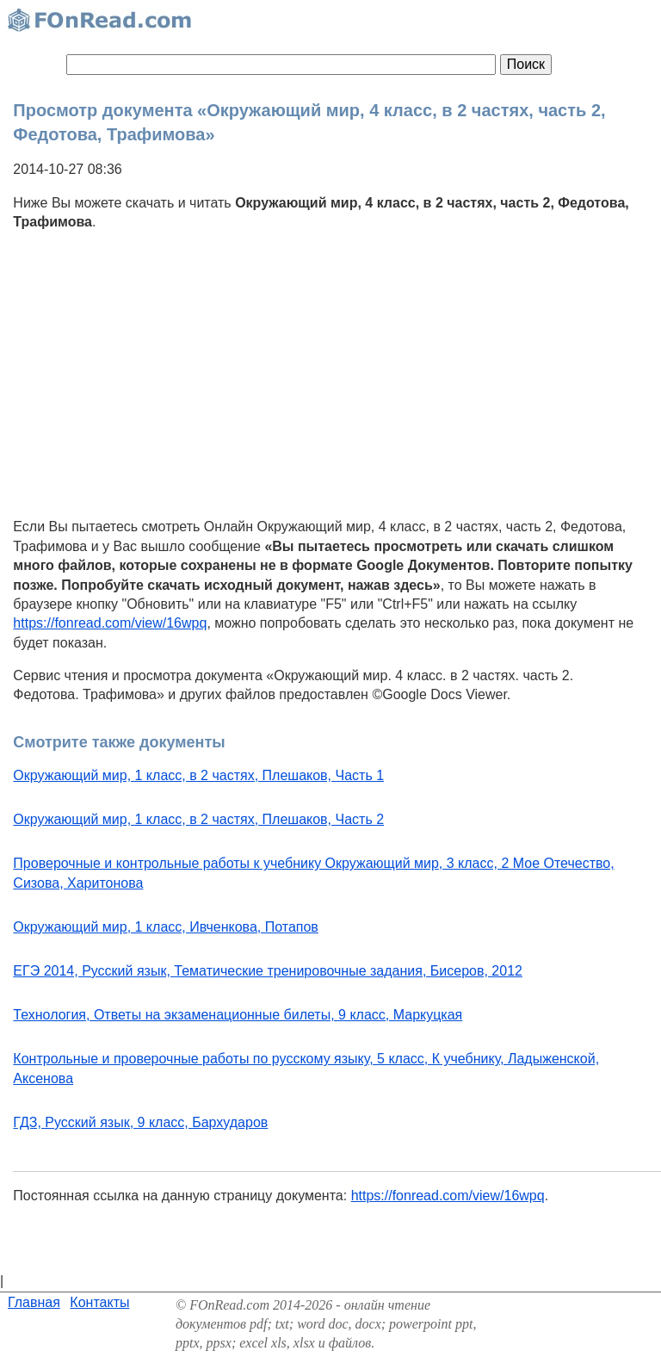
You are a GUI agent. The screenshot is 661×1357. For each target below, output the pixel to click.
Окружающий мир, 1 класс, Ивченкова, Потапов (165, 927)
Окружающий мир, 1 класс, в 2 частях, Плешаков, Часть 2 (198, 819)
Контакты (99, 1302)
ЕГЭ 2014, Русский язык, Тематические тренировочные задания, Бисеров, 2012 (267, 971)
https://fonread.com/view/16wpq (110, 623)
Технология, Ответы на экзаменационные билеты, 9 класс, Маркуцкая (237, 1014)
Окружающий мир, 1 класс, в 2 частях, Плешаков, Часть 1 (198, 775)
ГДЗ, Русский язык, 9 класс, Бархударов (140, 1122)
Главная (34, 1302)
